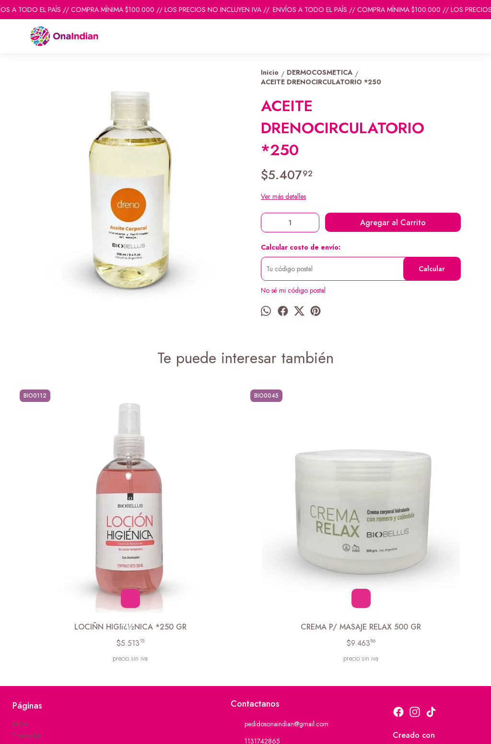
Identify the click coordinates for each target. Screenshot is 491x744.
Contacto (25, 643)
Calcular (432, 269)
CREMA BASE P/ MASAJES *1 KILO (418, 517)
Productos (26, 631)
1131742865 (255, 637)
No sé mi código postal (293, 290)
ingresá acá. (266, 730)
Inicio (19, 619)
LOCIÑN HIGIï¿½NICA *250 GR (72, 517)
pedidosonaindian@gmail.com (279, 620)
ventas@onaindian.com (269, 654)
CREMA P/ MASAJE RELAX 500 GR (188, 517)
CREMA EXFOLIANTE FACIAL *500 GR (303, 517)
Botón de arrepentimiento (311, 730)
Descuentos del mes (40, 655)
